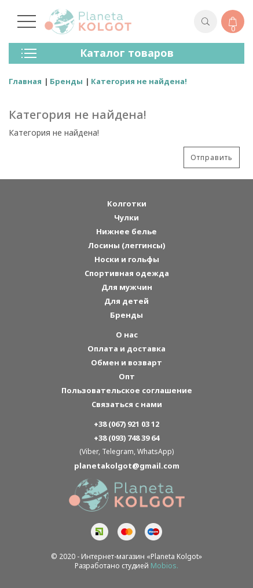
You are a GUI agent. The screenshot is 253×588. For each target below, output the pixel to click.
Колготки (126, 203)
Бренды (66, 81)
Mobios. (164, 566)
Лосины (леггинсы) (126, 245)
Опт (127, 376)
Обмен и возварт (126, 362)
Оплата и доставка (126, 348)
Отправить (211, 157)
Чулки (126, 217)
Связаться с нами (126, 404)
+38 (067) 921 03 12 (126, 424)
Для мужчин (126, 287)
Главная (25, 81)
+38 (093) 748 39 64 (126, 438)
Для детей (126, 301)
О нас (127, 334)
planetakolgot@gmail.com (126, 465)
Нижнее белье (126, 231)
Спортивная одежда (127, 273)
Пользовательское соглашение (126, 390)
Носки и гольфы (126, 259)
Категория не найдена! (139, 81)
